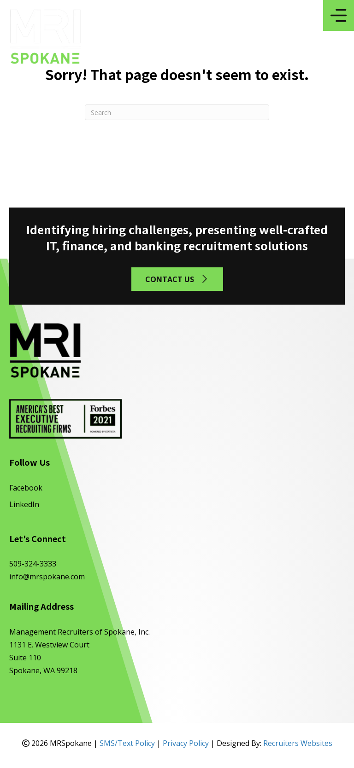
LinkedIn (24, 504)
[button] (177, 279)
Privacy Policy (186, 743)
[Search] (177, 112)
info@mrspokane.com (47, 577)
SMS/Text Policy (127, 743)
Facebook (25, 488)
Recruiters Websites (297, 743)
